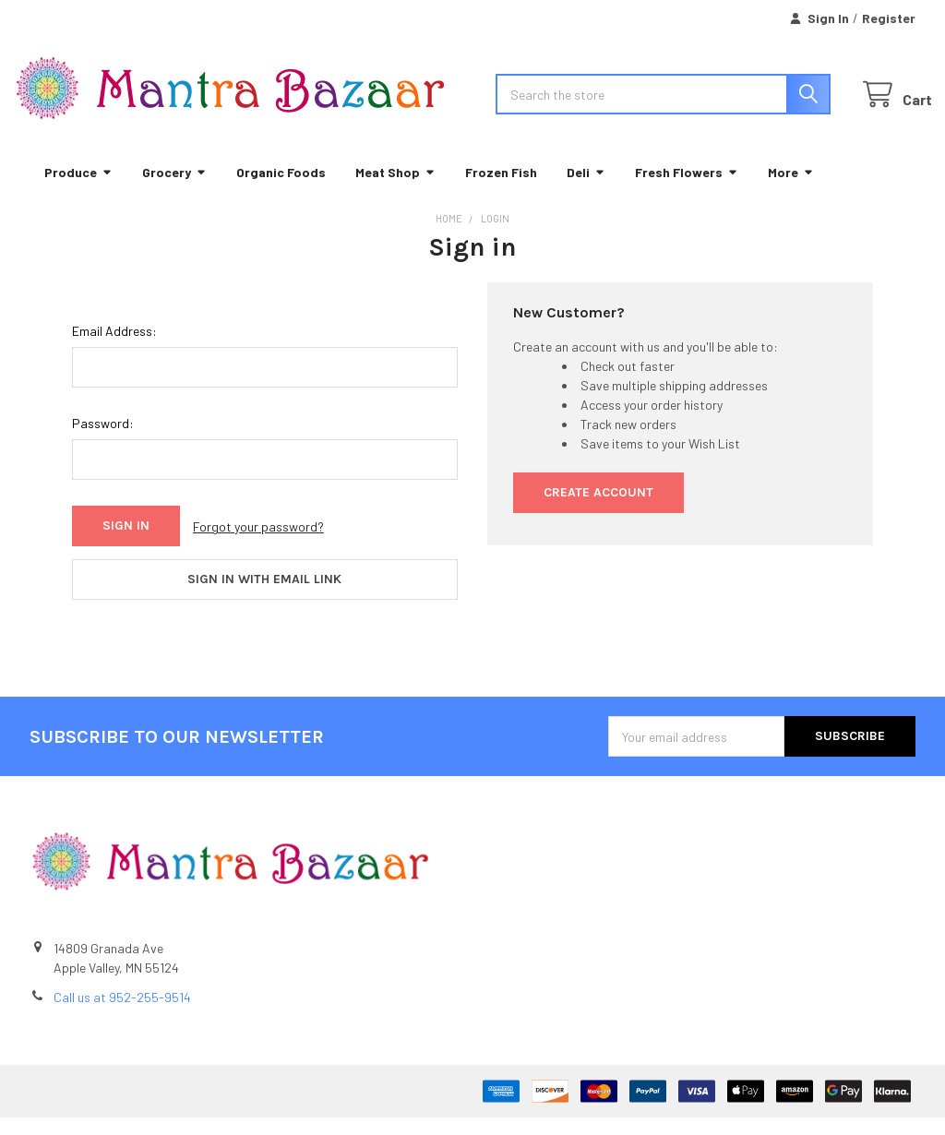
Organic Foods (281, 189)
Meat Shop (395, 189)
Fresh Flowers (686, 189)
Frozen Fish (501, 189)
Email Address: (114, 348)
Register (888, 18)
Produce (78, 189)
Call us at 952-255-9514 (122, 1014)
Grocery (174, 189)
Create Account (598, 510)
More (791, 189)
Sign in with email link (264, 596)
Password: (103, 440)
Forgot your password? (258, 543)
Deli (586, 189)
